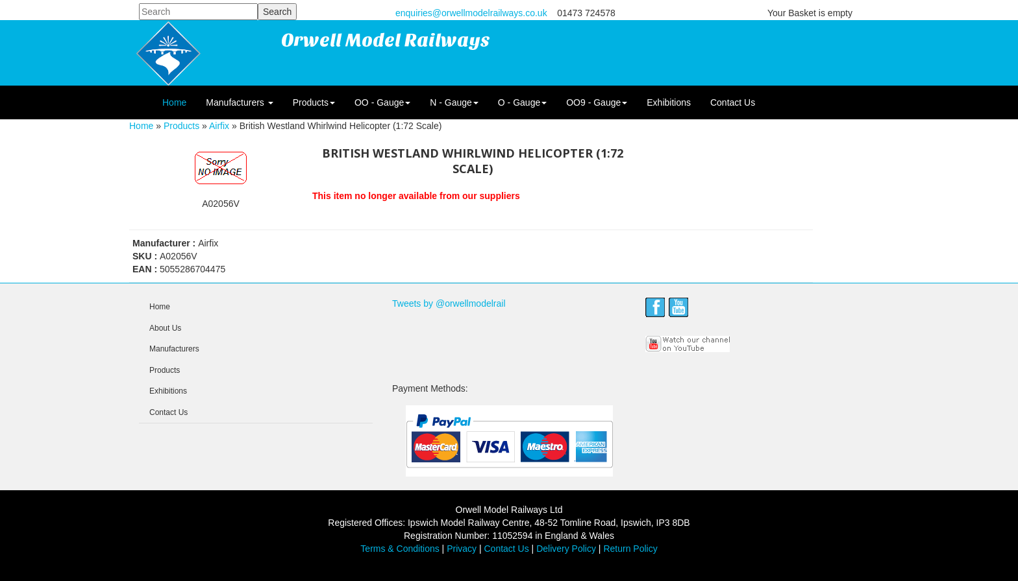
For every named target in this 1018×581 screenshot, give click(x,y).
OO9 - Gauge (596, 102)
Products (314, 102)
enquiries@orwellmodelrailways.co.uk (471, 13)
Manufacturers (239, 102)
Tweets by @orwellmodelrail (449, 303)
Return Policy (630, 548)
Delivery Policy (566, 548)
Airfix (219, 126)
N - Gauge (454, 102)
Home (174, 102)
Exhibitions (669, 102)
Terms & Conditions (399, 548)
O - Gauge (522, 102)
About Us (165, 328)
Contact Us (732, 102)
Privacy (462, 548)
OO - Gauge (382, 102)
